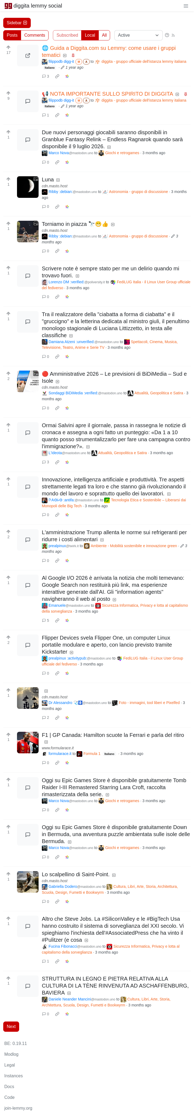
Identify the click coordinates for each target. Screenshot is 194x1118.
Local (90, 35)
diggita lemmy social (33, 5)
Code (9, 1097)
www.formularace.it (58, 748)
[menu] (186, 6)
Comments (34, 35)
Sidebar (17, 22)
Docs (9, 1086)
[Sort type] (138, 35)
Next (11, 1026)
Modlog (11, 1054)
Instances (13, 1076)
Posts (12, 35)
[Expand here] (28, 187)
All (104, 35)
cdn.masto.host (54, 186)
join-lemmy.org (18, 1108)
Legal (9, 1065)
